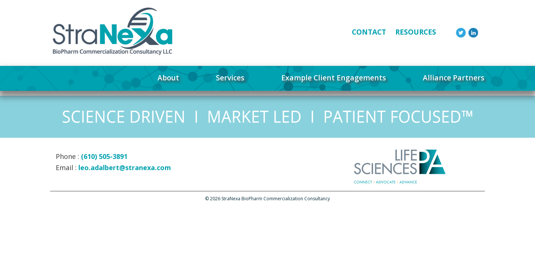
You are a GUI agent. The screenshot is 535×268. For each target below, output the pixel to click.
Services (230, 78)
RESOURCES (415, 32)
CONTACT (369, 32)
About (168, 78)
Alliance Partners (453, 78)
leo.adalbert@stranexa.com (124, 167)
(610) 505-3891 (104, 156)
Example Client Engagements (333, 78)
